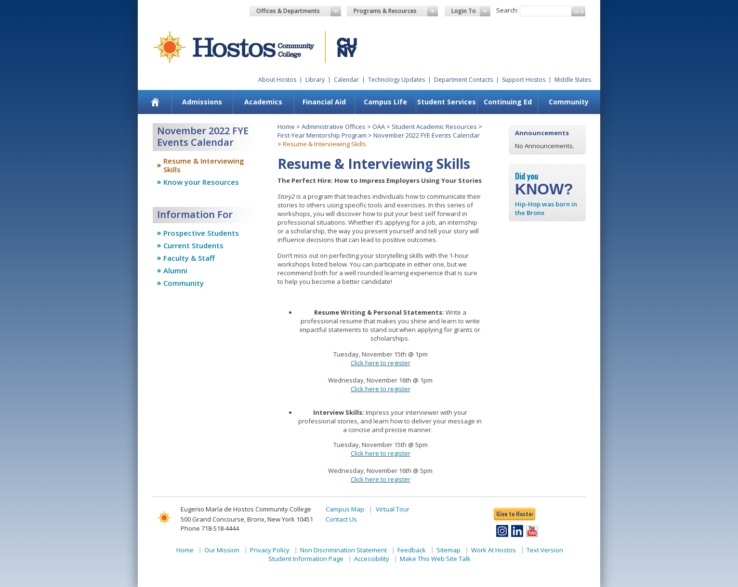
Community (569, 101)
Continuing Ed (508, 101)
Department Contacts (463, 80)
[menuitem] (155, 102)
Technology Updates (396, 80)
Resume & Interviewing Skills (203, 165)
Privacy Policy (270, 550)
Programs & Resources (396, 11)
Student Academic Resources (434, 126)
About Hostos (277, 80)
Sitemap (448, 550)
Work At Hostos (493, 550)
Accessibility (371, 558)
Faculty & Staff (189, 258)
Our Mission (221, 550)
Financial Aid (324, 101)
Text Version (545, 550)
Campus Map (345, 509)
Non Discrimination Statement (343, 550)
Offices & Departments (298, 11)
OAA (378, 126)
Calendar (346, 80)
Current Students (193, 245)
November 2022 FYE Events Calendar (426, 135)
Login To (470, 11)
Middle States (572, 80)
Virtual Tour (392, 509)
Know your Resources (201, 182)
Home (286, 126)
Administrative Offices (334, 126)
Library (315, 80)
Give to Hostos (514, 514)
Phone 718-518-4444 (210, 528)
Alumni (175, 270)
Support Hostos (523, 80)
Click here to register (380, 362)
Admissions (202, 101)
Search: (507, 10)
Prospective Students (201, 233)
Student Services (446, 101)
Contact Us (341, 519)
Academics (263, 101)
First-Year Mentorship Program (322, 135)
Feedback (411, 550)
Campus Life (385, 101)
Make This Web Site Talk (435, 558)
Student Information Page (305, 558)
